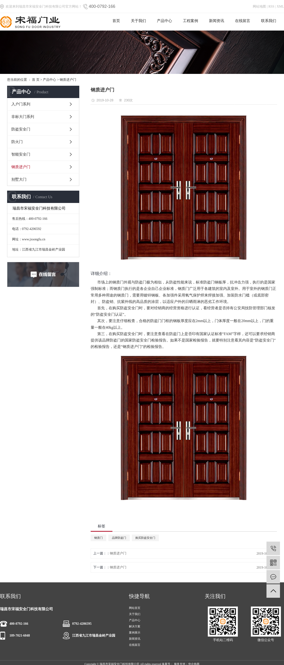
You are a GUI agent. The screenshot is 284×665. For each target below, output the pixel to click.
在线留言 (242, 21)
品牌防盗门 (119, 537)
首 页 (36, 79)
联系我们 (268, 21)
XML (280, 6)
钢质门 (98, 537)
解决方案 (134, 626)
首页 (116, 21)
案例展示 (134, 632)
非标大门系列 (22, 117)
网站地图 (259, 6)
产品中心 (164, 21)
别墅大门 (19, 179)
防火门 (17, 142)
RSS (271, 6)
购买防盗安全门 (145, 537)
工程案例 (190, 21)
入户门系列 (20, 104)
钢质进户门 (68, 79)
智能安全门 (20, 154)
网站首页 (134, 608)
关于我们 (138, 21)
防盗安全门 (20, 129)
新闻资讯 (216, 21)
